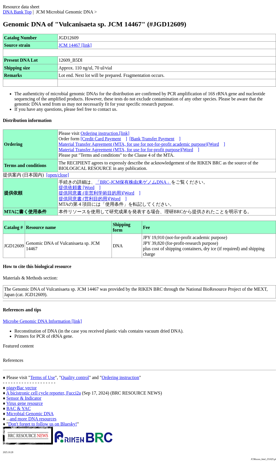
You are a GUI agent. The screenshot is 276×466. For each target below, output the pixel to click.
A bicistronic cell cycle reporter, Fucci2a (43, 393)
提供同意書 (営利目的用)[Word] (92, 198)
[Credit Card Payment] (103, 138)
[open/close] (57, 174)
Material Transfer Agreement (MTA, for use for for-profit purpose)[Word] (129, 149)
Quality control (75, 377)
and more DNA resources (33, 418)
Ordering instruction (120, 377)
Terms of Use (42, 377)
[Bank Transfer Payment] (155, 138)
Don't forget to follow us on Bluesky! (42, 424)
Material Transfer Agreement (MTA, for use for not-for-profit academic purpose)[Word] (142, 144)
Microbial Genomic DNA (29, 413)
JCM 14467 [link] (75, 45)
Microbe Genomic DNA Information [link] (42, 321)
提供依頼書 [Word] (80, 187)
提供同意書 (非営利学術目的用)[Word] (99, 193)
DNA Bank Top (17, 11)
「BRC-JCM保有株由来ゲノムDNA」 (133, 182)
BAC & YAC (18, 408)
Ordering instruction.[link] (104, 133)
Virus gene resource (24, 403)
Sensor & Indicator (23, 398)
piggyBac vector (21, 387)
